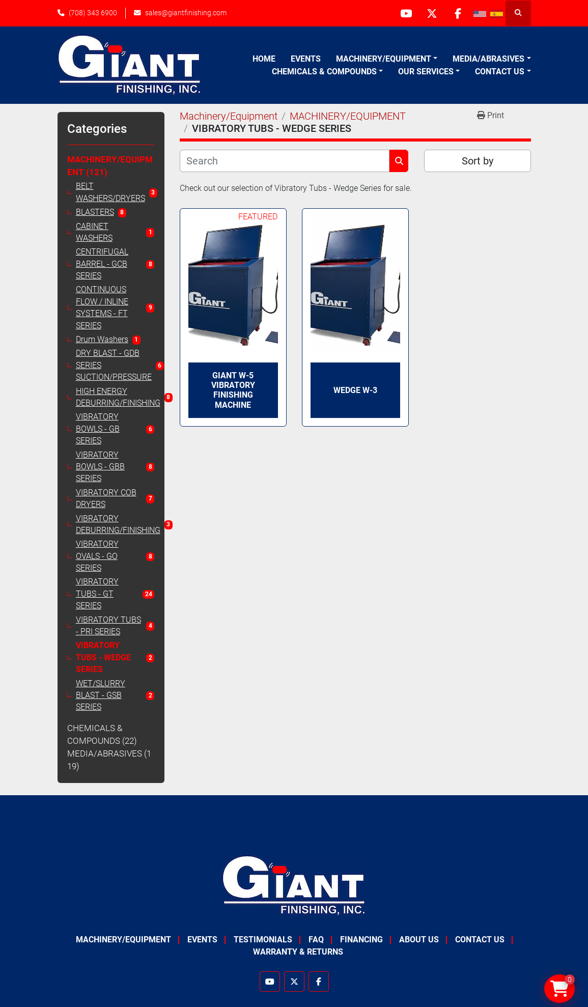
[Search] (285, 161)
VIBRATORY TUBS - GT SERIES (97, 593)
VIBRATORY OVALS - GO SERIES (97, 556)
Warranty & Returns (298, 952)
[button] (386, 59)
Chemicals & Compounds (324, 71)
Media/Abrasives (488, 59)
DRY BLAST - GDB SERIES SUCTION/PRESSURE (114, 365)
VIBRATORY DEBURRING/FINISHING (118, 524)
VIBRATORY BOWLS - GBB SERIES (100, 467)
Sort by (477, 161)
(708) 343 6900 (93, 13)
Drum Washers (102, 339)
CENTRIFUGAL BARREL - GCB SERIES (102, 264)
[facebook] (458, 13)
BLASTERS (95, 212)
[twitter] (432, 13)
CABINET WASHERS (94, 232)
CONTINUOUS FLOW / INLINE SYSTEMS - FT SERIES (102, 307)
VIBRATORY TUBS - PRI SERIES (108, 626)
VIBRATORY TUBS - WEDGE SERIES (103, 657)
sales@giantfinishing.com (186, 13)
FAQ (316, 939)
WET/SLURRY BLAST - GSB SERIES (100, 695)
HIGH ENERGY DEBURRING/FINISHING (118, 397)
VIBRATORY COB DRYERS (106, 498)
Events (306, 59)
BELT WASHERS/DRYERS (110, 192)
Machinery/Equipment (383, 59)
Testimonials (263, 939)
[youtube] (406, 13)
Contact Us (499, 71)
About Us (419, 939)
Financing (361, 939)
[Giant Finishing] (294, 885)
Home (264, 59)
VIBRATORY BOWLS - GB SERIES (98, 428)
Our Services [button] (426, 71)
